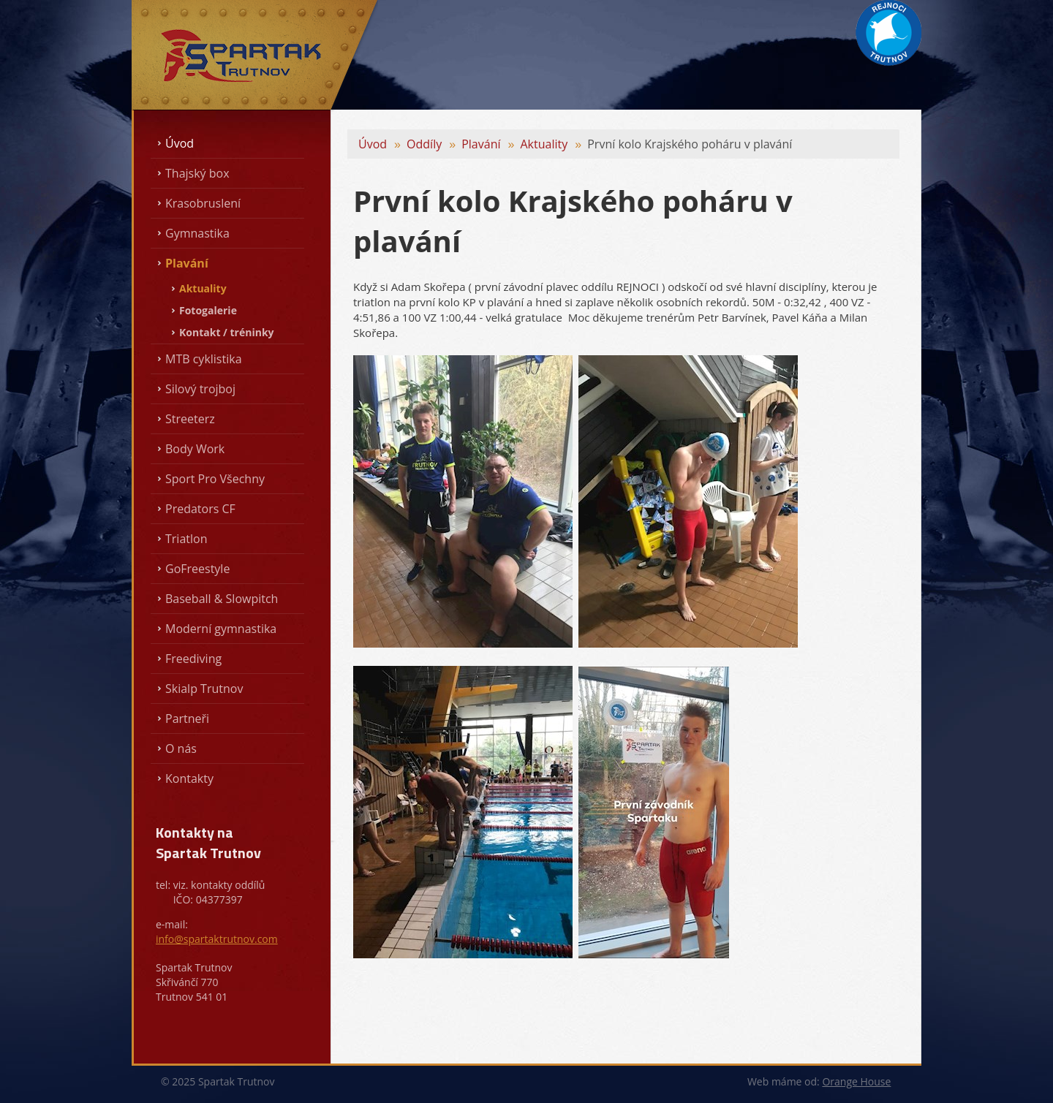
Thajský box (197, 173)
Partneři (187, 718)
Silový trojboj (200, 389)
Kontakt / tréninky (226, 332)
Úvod (179, 143)
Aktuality (203, 288)
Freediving (193, 659)
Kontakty (189, 778)
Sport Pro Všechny (215, 479)
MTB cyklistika (203, 359)
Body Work (194, 449)
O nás (181, 748)
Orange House (856, 1081)
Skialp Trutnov (204, 689)
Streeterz (190, 419)
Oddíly (424, 144)
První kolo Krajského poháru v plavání (689, 144)
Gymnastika (197, 233)
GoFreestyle (197, 569)
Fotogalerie (208, 310)
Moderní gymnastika (220, 629)
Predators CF (200, 509)
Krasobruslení (203, 203)
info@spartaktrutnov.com (217, 939)
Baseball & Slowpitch (221, 599)
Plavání (186, 263)
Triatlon (186, 539)
